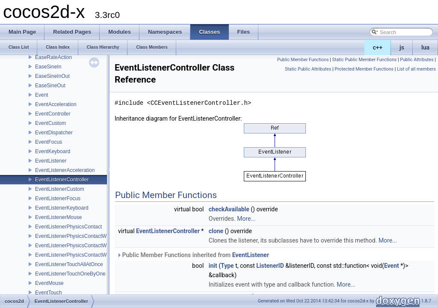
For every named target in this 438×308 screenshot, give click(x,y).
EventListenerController (62, 180)
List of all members (416, 69)
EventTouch (48, 293)
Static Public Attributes (308, 69)
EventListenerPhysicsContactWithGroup (80, 246)
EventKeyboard (52, 151)
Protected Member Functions (364, 69)
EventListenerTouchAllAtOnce (69, 264)
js (402, 47)
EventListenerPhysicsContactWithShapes (82, 255)
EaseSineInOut (52, 76)
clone (216, 231)
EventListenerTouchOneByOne (70, 274)
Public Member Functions (303, 59)
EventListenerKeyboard (62, 208)
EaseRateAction (53, 57)
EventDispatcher (54, 133)
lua (425, 47)
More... (246, 218)
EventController (53, 114)
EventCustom (50, 123)
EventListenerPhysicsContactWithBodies (81, 236)
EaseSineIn (48, 67)
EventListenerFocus (57, 198)
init (213, 265)
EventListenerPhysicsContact (68, 227)
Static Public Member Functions (364, 59)
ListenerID (270, 265)
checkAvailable (229, 209)
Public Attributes (417, 59)
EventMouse (49, 283)
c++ (378, 47)
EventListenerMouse (58, 217)
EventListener (50, 161)
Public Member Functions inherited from (193, 255)
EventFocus (48, 142)
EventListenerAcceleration (65, 170)
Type (227, 265)
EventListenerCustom (59, 189)
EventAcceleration (56, 104)
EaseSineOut (50, 86)
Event (41, 95)
